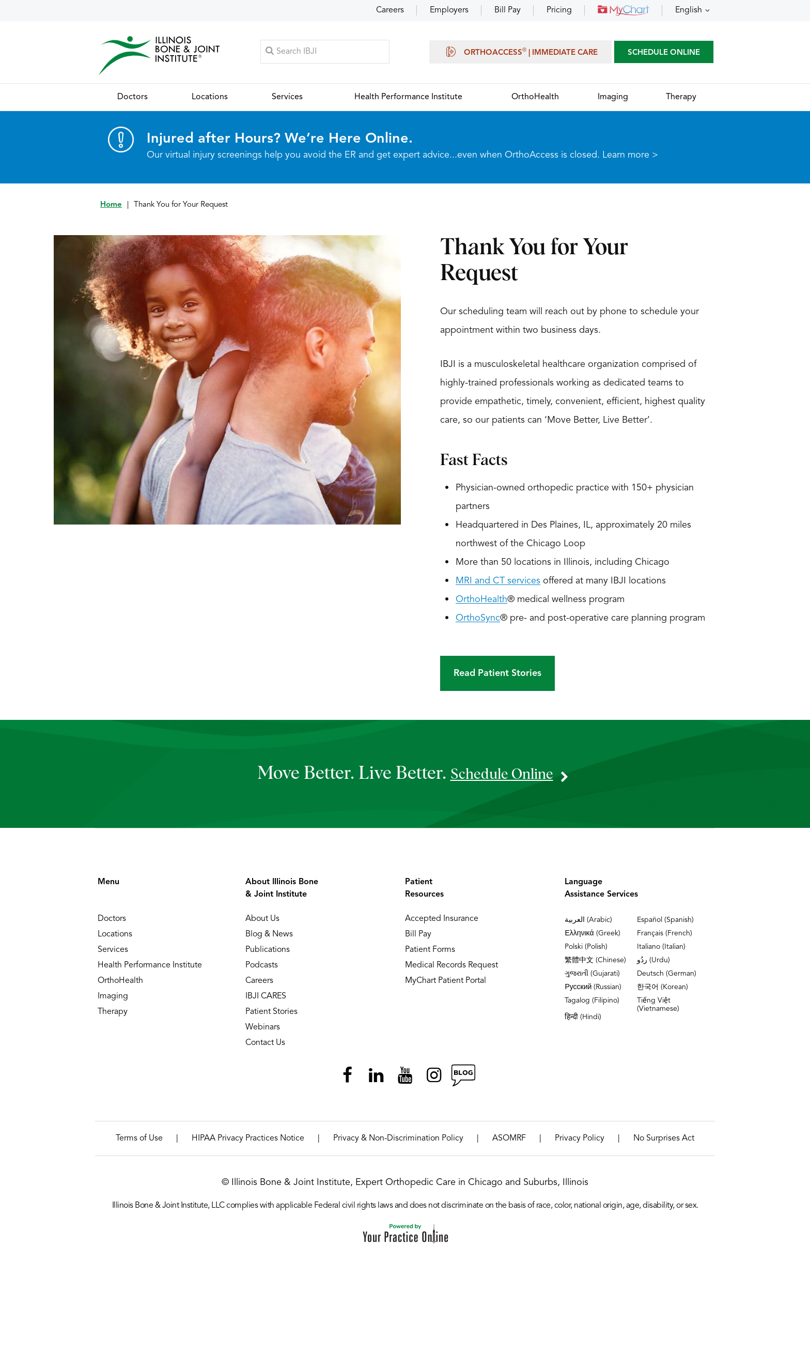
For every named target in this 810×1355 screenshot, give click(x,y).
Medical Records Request (451, 968)
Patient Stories (271, 1015)
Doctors (112, 922)
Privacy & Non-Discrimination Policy (398, 1141)
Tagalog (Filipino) (592, 1003)
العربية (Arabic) (588, 923)
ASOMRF (509, 1141)
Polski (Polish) (586, 949)
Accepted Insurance (441, 922)
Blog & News (269, 937)
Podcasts (261, 968)
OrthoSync (478, 621)
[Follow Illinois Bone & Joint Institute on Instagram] (434, 1078)
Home (111, 208)
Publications (267, 953)
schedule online (501, 776)
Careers (390, 10)
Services (113, 953)
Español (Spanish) (665, 923)
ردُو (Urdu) (653, 963)
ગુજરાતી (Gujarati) (592, 976)
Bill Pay (507, 10)
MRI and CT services (498, 584)
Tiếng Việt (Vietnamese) (658, 1007)
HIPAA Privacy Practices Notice (248, 1141)
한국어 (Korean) (662, 990)
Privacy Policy (579, 1141)
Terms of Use (139, 1141)
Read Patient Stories (497, 676)
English (688, 10)
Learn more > (630, 158)
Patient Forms (430, 953)
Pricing (559, 10)
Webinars (262, 1030)
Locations (115, 937)
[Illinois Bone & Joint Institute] (160, 57)
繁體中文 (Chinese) (595, 963)
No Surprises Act (663, 1141)
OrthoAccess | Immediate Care (520, 53)
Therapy (113, 1015)
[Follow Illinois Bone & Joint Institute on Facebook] (347, 1078)
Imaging (113, 999)
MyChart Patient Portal (445, 984)
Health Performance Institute (150, 968)
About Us (262, 922)
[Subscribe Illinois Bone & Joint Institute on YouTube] (405, 1078)
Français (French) (664, 936)
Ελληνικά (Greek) (592, 936)
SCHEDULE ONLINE (664, 54)
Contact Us (265, 1046)
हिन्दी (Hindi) (583, 1020)
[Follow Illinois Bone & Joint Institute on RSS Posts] (463, 1078)
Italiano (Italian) (661, 949)
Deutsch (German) (666, 976)
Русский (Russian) (593, 990)
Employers (449, 10)
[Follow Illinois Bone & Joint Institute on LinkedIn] (376, 1078)
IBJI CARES (265, 999)
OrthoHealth (481, 602)
